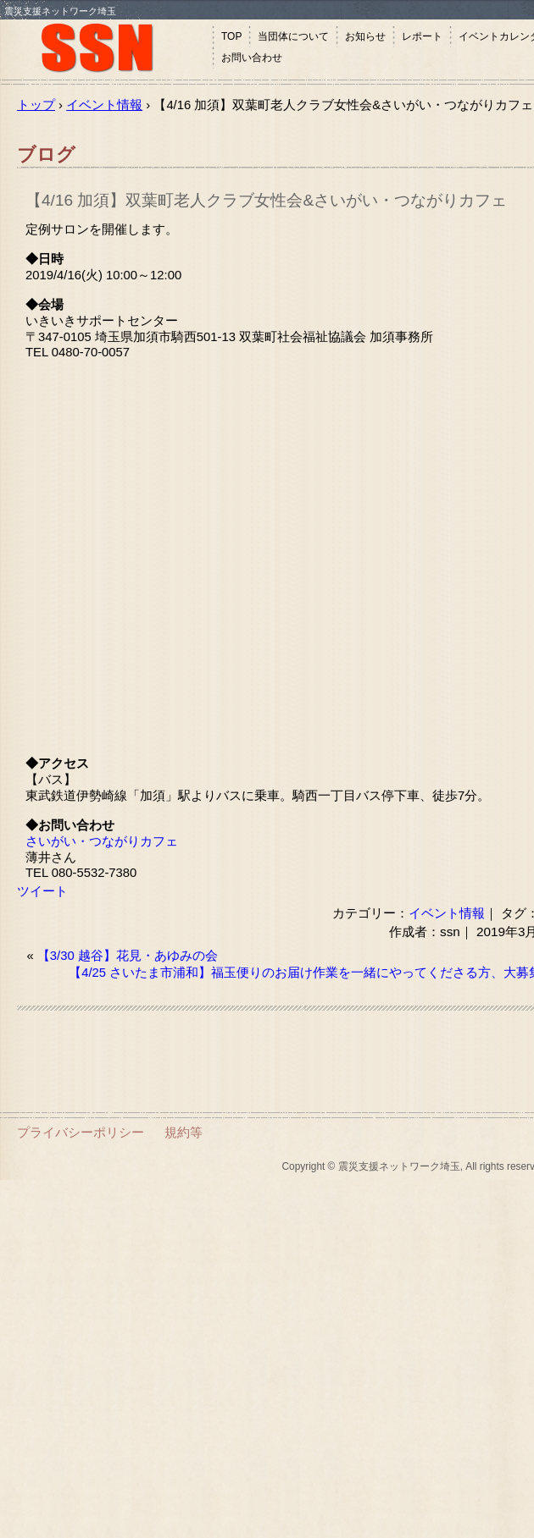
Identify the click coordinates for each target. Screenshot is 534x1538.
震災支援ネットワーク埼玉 (106, 48)
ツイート (42, 891)
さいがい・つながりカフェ (101, 841)
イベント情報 (447, 913)
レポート (422, 36)
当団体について (293, 36)
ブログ (46, 154)
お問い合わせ (251, 57)
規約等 (183, 1132)
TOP (231, 36)
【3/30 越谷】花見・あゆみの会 (127, 955)
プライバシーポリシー (80, 1132)
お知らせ (365, 36)
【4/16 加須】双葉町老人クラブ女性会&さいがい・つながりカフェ (266, 200)
